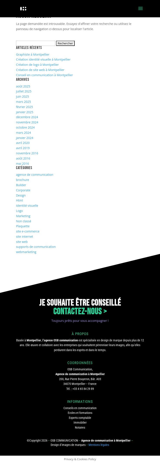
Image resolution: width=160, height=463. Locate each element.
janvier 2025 (24, 112)
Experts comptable (80, 417)
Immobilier (80, 422)
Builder (21, 185)
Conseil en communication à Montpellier (44, 75)
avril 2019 (23, 148)
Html (19, 200)
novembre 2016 (27, 153)
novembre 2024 (27, 122)
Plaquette (23, 226)
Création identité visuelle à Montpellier (43, 59)
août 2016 (23, 158)
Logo (19, 211)
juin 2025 (22, 96)
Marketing (23, 216)
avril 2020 (23, 143)
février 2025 (24, 107)
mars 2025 (23, 102)
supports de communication (36, 247)
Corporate (23, 190)
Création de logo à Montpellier (37, 65)
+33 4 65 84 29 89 (83, 388)
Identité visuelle (27, 205)
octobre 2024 (25, 127)
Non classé (23, 221)
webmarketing (26, 252)
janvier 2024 (24, 138)
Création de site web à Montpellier (40, 70)
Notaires (80, 427)
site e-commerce (27, 231)
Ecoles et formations (80, 413)
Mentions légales (99, 445)
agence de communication (34, 175)
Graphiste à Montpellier (32, 54)
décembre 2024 (27, 117)
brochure (22, 180)
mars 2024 (23, 133)
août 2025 (23, 86)
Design (21, 195)
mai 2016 (22, 163)
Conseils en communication (80, 408)
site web (22, 242)
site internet (24, 236)
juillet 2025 (23, 91)
